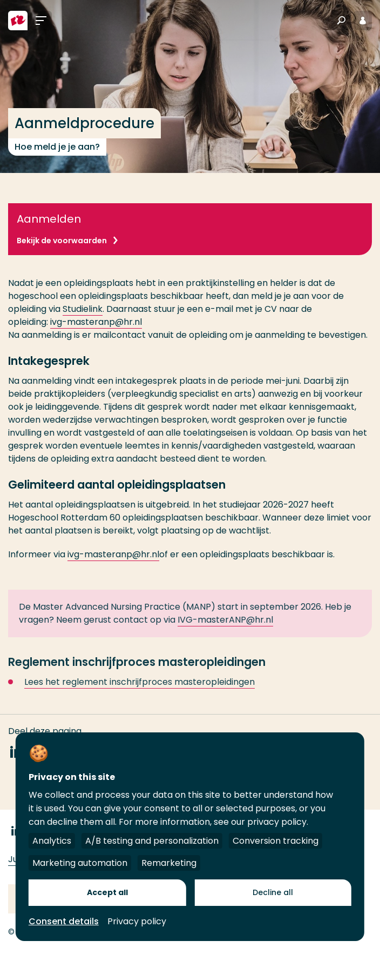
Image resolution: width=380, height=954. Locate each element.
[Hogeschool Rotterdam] (18, 20)
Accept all (107, 892)
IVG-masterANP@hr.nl (225, 626)
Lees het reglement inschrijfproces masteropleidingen (139, 688)
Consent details (64, 921)
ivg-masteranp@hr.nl (96, 322)
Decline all (273, 892)
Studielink (83, 309)
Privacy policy (136, 921)
